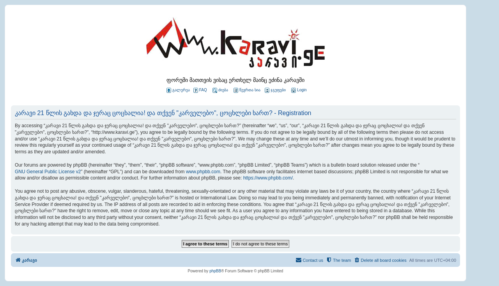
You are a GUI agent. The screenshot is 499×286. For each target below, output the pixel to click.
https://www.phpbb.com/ (268, 178)
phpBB (215, 271)
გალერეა (178, 90)
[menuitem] (298, 90)
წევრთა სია (247, 90)
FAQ (200, 90)
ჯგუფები (275, 90)
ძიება (220, 90)
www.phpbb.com (203, 171)
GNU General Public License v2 (48, 171)
